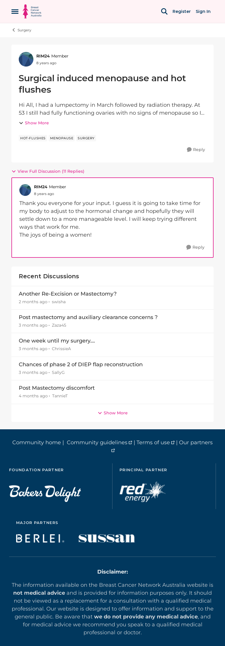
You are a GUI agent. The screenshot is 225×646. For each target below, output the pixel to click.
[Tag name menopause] (62, 138)
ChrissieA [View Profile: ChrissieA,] (61, 349)
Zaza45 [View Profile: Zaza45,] (59, 325)
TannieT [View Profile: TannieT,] (60, 396)
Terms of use (153, 442)
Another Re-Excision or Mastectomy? (68, 294)
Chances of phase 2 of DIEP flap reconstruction (81, 364)
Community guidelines (97, 442)
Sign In (203, 11)
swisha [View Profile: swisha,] (59, 301)
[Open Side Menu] (14, 11)
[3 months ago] (33, 325)
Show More (34, 123)
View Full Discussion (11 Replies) (47, 171)
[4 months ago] (33, 396)
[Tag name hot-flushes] (33, 138)
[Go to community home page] (32, 11)
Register (182, 11)
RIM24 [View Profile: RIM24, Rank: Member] (43, 56)
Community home (36, 442)
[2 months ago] (33, 302)
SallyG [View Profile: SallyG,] (58, 372)
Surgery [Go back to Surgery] (21, 30)
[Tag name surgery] (86, 138)
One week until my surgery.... (57, 341)
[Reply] (196, 150)
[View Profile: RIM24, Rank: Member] (26, 59)
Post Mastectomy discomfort (57, 388)
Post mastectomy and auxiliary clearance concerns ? (88, 317)
